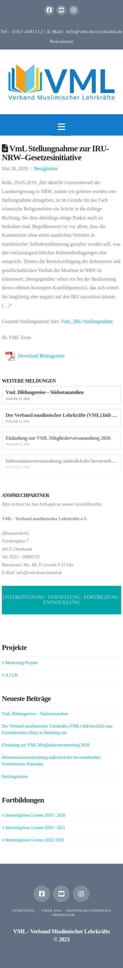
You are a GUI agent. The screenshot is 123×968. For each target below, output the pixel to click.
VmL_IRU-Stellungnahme (87, 321)
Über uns (51, 910)
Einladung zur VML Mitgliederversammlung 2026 (46, 745)
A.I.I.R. (10, 675)
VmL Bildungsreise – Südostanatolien (35, 713)
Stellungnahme (15, 776)
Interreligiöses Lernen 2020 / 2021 (33, 827)
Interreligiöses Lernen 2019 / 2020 (33, 815)
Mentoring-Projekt (19, 662)
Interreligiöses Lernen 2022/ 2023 (33, 840)
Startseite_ (24, 910)
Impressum (63, 915)
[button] (61, 127)
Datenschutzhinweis (89, 910)
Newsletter (61, 41)
